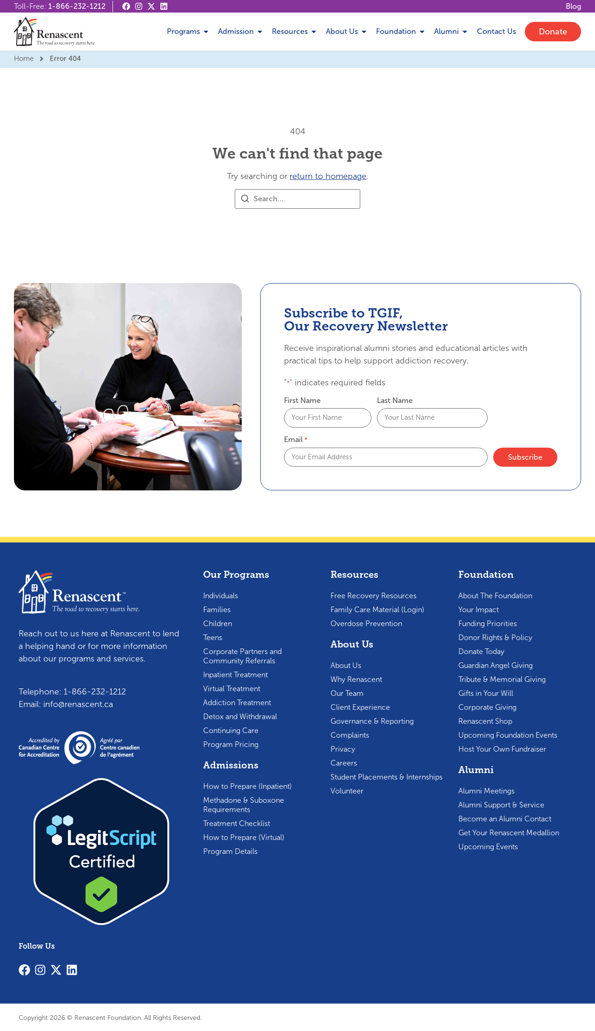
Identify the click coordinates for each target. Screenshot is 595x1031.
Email (295, 439)
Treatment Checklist (236, 822)
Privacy (343, 748)
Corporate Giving (487, 706)
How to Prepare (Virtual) (243, 836)
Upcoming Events (488, 846)
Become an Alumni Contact (504, 818)
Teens (212, 637)
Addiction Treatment (237, 702)
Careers (344, 762)
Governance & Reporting (372, 720)
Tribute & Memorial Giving (502, 678)
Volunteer (347, 790)
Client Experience (360, 706)
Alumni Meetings (486, 790)
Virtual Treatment (231, 688)
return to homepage (328, 176)
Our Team (347, 692)
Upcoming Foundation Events (507, 734)
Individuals (220, 595)
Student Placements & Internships (387, 776)
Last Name (395, 400)
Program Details (230, 850)
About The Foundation (495, 595)
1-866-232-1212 (77, 6)
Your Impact (478, 609)
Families (217, 609)
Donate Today (481, 650)
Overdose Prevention (366, 623)
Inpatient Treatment (235, 674)
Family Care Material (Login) (377, 609)
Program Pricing (230, 743)
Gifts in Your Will (485, 692)
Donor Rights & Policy (495, 637)
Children (217, 623)
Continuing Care (230, 730)
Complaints (350, 734)
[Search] (245, 200)
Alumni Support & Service (501, 804)
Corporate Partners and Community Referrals (242, 655)
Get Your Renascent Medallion (508, 832)
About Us (346, 664)
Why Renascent (356, 678)
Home (23, 58)
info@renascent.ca (78, 703)
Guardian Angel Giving (495, 664)
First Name (302, 400)
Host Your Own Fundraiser (502, 748)
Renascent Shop (485, 720)
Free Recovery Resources (373, 595)
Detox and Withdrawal (240, 716)
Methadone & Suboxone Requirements (243, 804)
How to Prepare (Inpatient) (247, 785)
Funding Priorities (487, 623)
